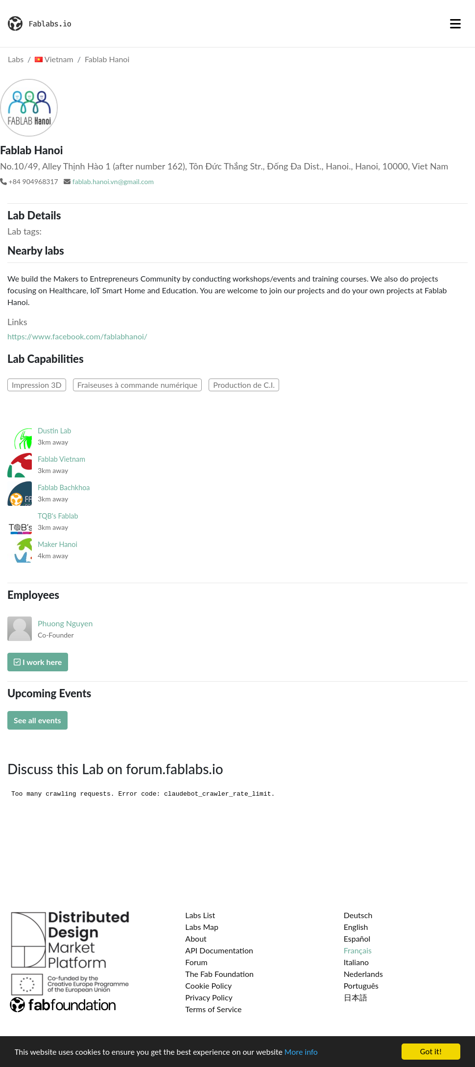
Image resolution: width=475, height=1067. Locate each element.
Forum (196, 962)
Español (357, 938)
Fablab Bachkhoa (64, 487)
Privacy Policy (209, 997)
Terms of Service (213, 1009)
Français (358, 950)
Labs (16, 59)
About (196, 938)
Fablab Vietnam (61, 459)
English (356, 926)
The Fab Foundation (219, 973)
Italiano (356, 962)
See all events (37, 720)
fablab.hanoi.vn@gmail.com (113, 181)
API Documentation (219, 950)
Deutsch (358, 915)
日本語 (355, 997)
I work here (38, 661)
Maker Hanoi (57, 544)
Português (361, 985)
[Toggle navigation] (455, 23)
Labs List (200, 915)
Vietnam (54, 59)
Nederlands (363, 973)
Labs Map (201, 926)
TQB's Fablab (58, 516)
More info (301, 1052)
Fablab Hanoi (107, 59)
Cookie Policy (208, 985)
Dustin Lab (54, 431)
